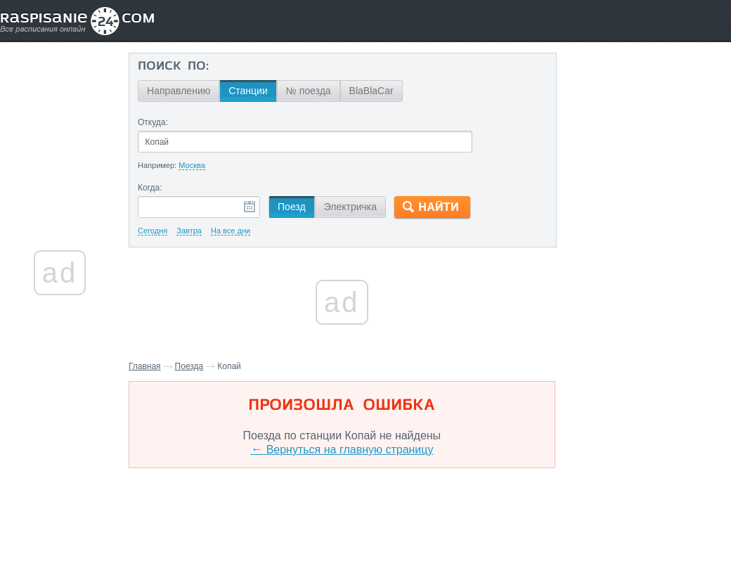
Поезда (194, 366)
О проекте (434, 526)
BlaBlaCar (376, 90)
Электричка (354, 206)
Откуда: (158, 122)
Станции (253, 90)
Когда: (155, 188)
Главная (150, 366)
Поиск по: (178, 66)
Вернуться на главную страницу (341, 450)
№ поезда (313, 90)
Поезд (297, 206)
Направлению (183, 90)
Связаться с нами (366, 526)
